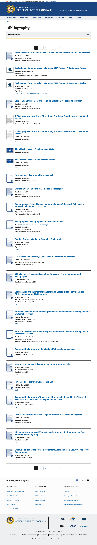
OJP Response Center (71, 500)
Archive (66, 492)
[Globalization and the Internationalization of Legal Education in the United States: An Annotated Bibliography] (9, 299)
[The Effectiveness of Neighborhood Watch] (9, 150)
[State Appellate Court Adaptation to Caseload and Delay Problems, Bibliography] (9, 60)
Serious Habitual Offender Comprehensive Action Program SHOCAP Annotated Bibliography (52, 451)
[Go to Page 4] (54, 48)
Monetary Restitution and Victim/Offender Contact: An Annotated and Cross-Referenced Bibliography (51, 433)
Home (7, 21)
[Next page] (61, 48)
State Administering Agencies (73, 504)
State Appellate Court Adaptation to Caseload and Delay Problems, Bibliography (52, 53)
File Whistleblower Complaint (27, 535)
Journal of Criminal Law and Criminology (34, 225)
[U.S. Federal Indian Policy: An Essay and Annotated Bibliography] (9, 264)
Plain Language (42, 535)
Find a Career (10, 504)
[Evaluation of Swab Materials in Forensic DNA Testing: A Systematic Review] (9, 70)
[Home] (34, 9)
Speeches (38, 504)
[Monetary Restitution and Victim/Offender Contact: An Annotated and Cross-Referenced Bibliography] (9, 439)
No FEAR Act (83, 535)
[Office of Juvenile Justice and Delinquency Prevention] (62, 527)
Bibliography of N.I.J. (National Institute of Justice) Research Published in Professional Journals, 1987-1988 (49, 205)
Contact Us (70, 10)
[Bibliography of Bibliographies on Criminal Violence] (9, 229)
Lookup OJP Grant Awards (72, 496)
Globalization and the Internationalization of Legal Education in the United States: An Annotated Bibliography (49, 293)
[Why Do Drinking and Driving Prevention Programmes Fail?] (9, 371)
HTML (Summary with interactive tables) (34, 93)
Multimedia (38, 496)
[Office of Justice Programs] (10, 9)
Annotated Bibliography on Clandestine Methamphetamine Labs (45, 349)
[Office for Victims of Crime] (73, 527)
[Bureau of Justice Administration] (63, 520)
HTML (17, 93)
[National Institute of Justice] (84, 520)
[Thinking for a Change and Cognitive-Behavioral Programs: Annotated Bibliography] (9, 281)
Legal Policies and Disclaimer (68, 535)
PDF (16, 141)
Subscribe (84, 10)
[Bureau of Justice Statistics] (73, 521)
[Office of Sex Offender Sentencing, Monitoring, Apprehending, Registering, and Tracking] (84, 527)
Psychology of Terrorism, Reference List (34, 175)
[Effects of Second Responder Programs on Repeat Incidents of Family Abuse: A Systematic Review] (9, 319)
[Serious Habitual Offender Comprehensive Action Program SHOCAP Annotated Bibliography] (9, 457)
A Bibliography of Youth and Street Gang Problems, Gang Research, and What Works (51, 117)
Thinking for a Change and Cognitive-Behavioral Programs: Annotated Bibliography (48, 275)
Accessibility (13, 535)
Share (90, 11)
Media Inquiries (40, 492)
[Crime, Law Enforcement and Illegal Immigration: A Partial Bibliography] (9, 108)
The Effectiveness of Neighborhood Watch (35, 149)
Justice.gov (61, 539)
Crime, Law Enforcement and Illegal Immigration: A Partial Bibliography (48, 101)
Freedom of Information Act (40, 539)
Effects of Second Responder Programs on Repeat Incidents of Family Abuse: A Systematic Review (52, 312)
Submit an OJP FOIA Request (15, 509)
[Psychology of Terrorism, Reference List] (9, 182)
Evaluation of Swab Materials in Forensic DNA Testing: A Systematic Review (50, 68)
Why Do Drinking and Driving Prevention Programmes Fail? (42, 364)
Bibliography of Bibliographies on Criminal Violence (39, 221)
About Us (63, 10)
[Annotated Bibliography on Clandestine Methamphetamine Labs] (9, 356)
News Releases (40, 500)
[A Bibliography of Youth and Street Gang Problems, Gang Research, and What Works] (9, 120)
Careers (77, 10)
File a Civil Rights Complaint (15, 492)
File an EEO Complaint (13, 500)
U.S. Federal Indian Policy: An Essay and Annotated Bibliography (45, 257)
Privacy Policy (53, 535)
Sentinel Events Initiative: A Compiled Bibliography (39, 189)
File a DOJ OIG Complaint (14, 496)
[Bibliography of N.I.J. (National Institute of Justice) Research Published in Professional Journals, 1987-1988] (9, 211)
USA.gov (53, 539)
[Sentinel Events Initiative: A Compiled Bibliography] (9, 196)
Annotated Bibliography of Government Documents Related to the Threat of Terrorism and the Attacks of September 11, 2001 (50, 398)
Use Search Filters (14, 34)
